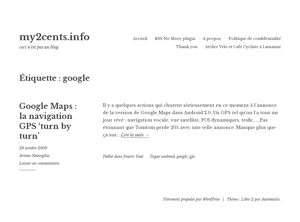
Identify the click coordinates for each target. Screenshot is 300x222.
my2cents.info (66, 36)
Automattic (270, 199)
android (168, 156)
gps (192, 156)
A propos (212, 38)
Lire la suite (135, 134)
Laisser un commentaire (39, 163)
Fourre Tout (133, 156)
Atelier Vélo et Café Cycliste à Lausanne (243, 46)
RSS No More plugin (175, 38)
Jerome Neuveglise (34, 155)
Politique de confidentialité (254, 38)
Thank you (186, 46)
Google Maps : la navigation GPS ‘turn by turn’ (48, 121)
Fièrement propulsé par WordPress (191, 199)
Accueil (140, 38)
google (182, 156)
